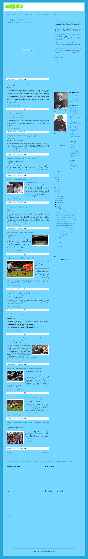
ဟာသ (68, 14)
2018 (56, 181)
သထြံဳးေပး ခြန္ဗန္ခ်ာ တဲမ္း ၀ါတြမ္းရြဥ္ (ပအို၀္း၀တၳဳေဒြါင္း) (75, 96)
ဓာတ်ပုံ (39, 14)
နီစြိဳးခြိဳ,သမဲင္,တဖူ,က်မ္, (74, 126)
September (59, 202)
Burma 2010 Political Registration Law (74, 167)
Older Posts (45, 452)
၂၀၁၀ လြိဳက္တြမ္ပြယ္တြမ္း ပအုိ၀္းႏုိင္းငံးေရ (17, 19)
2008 (56, 251)
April (57, 241)
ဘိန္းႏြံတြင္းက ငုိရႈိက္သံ (75, 144)
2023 (56, 174)
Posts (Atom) (15, 454)
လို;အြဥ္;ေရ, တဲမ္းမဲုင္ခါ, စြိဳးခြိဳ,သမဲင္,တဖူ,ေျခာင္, (75, 111)
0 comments (20, 79)
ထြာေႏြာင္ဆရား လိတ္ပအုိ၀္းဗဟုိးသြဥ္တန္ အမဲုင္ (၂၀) (75, 108)
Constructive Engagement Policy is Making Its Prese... (68, 209)
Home (28, 452)
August (58, 204)
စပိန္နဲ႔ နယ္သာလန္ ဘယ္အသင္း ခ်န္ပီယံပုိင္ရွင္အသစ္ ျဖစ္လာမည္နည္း (20, 232)
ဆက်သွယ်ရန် (50, 14)
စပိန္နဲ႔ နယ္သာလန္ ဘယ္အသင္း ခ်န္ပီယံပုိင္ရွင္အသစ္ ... (64, 221)
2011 (56, 193)
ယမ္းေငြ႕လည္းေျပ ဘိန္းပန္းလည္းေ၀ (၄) (19, 206)
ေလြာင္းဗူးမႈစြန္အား (73, 120)
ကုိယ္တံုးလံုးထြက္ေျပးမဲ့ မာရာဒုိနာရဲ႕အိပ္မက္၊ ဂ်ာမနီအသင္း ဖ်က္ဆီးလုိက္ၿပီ (25, 338)
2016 (56, 183)
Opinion (16, 461)
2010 (56, 195)
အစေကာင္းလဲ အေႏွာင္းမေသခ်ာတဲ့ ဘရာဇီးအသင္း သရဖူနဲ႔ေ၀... (68, 232)
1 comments (20, 131)
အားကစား (64, 14)
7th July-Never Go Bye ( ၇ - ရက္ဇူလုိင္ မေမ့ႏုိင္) (18, 313)
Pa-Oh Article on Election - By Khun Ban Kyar (18, 22)
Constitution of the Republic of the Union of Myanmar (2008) (75, 164)
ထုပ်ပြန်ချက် (35, 14)
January (58, 246)
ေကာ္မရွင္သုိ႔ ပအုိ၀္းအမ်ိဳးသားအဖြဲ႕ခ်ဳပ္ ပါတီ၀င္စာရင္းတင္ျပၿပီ (22, 158)
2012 (56, 191)
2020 (56, 179)
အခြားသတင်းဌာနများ (57, 14)
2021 (56, 177)
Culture (21, 461)
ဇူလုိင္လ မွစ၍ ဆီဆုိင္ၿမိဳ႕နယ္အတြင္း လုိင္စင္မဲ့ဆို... (64, 225)
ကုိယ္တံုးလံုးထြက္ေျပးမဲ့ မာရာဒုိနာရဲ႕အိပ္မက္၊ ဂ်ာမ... (66, 229)
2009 (56, 249)
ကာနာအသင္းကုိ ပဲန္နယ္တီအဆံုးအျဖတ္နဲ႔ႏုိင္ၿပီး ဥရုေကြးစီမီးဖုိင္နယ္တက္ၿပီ (24, 368)
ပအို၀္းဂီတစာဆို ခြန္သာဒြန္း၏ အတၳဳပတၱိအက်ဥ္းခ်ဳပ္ (64, 21)
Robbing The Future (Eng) (75, 149)
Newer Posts (9, 452)
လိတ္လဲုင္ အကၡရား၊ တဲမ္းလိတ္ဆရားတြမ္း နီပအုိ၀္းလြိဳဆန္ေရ (75, 123)
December (58, 196)
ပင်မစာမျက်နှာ (9, 14)
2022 (56, 176)
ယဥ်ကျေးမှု (24, 14)
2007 (56, 253)
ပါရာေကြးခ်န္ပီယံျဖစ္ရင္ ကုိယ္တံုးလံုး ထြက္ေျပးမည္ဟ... (66, 234)
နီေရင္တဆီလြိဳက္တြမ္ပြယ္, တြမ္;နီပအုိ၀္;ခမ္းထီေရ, (75, 131)
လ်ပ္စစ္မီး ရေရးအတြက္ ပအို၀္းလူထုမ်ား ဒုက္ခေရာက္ (63, 28)
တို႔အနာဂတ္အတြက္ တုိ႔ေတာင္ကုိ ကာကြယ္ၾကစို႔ (75, 153)
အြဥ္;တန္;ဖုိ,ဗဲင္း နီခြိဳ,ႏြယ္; (75, 113)
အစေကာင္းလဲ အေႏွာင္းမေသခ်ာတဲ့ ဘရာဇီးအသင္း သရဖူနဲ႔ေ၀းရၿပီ (23, 397)
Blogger (53, 551)
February (58, 244)
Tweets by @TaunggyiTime (60, 57)
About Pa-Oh (46, 461)
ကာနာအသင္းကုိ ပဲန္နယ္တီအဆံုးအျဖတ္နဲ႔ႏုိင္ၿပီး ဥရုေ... (66, 231)
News (12, 461)
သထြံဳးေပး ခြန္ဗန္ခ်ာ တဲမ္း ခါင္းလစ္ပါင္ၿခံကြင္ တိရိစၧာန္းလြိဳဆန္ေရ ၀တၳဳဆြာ (75, 100)
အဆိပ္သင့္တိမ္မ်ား (72, 147)
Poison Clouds (73, 145)
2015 (56, 185)
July (57, 206)
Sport (71, 461)
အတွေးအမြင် (18, 14)
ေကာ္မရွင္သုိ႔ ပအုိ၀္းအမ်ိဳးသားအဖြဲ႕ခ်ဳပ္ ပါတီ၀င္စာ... (65, 215)
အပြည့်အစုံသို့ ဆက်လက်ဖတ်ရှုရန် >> (14, 105)
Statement (26, 461)
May (57, 239)
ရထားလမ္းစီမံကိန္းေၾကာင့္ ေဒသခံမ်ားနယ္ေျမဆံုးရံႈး (22, 135)
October (58, 200)
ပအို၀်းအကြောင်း (29, 14)
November (58, 198)
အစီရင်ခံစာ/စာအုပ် (44, 14)
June (57, 237)
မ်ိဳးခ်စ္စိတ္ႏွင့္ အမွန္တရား (59, 41)
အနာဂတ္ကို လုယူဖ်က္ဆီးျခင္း (74, 150)
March (57, 242)
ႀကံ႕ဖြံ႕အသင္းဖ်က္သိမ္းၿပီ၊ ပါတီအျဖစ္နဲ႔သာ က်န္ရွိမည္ (19, 179)
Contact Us (52, 461)
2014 (56, 187)
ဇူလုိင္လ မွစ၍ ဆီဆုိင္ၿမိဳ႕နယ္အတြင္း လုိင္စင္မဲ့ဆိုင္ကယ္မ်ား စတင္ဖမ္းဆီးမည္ (23, 292)
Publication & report (38, 461)
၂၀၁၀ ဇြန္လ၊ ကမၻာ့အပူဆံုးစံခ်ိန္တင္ (14, 113)
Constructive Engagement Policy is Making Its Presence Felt (21, 83)
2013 (56, 189)
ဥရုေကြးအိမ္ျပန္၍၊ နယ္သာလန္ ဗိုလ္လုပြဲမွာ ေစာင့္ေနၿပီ (20, 258)
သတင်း (14, 14)
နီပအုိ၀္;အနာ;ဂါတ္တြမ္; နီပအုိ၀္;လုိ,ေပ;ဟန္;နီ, (74, 129)
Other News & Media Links (62, 461)
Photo (31, 461)
